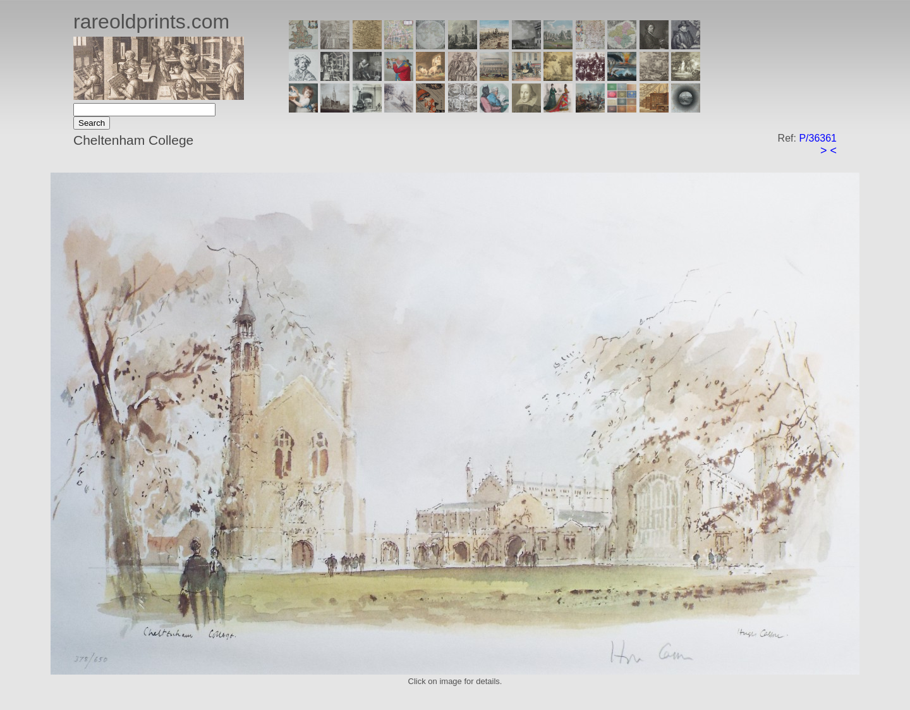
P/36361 (818, 138)
